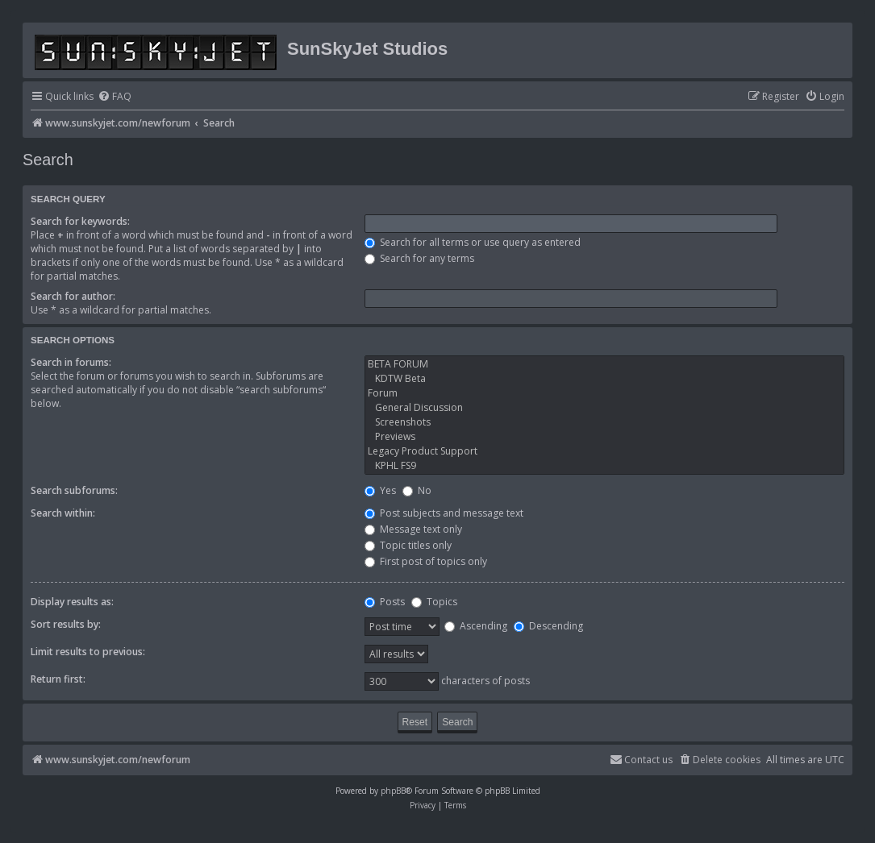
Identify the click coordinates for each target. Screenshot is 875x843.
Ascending (475, 626)
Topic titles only (408, 545)
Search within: (63, 513)
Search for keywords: (80, 221)
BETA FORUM (604, 364)
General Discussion (604, 408)
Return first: (58, 679)
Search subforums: (74, 490)
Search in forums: (71, 362)
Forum (604, 393)
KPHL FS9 (604, 466)
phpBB (393, 790)
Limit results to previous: (88, 651)
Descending (548, 626)
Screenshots (604, 422)
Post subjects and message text (444, 513)
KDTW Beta (604, 379)
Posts (385, 601)
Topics (434, 601)
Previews (604, 437)
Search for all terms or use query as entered (473, 242)
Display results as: (72, 601)
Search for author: (73, 296)
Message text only (413, 529)
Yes (380, 490)
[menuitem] (114, 97)
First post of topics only (426, 561)
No (416, 490)
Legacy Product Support (604, 451)
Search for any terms (419, 258)
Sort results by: (66, 624)
